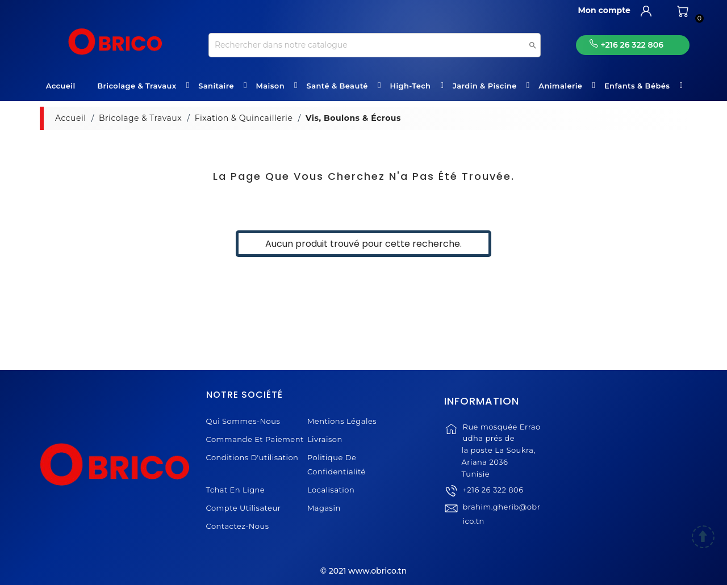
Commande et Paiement (255, 439)
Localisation (330, 489)
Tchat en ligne (235, 489)
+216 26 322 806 (492, 496)
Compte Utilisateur (243, 507)
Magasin (324, 507)
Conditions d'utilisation (252, 457)
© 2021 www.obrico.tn (363, 571)
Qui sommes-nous (243, 421)
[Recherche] (374, 45)
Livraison (324, 439)
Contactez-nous (237, 526)
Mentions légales (342, 421)
